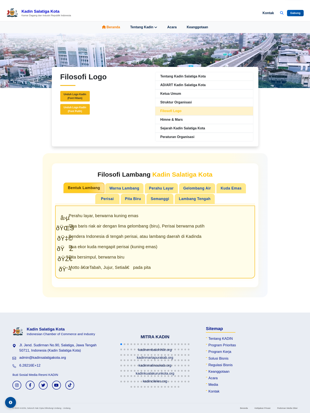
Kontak (268, 13)
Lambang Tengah (195, 199)
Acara (172, 27)
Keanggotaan (197, 27)
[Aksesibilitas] (10, 402)
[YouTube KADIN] (56, 385)
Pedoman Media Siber (287, 408)
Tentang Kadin (143, 27)
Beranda (111, 27)
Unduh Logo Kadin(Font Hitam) (75, 96)
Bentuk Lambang (84, 188)
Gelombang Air (197, 188)
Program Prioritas (222, 345)
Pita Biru (133, 199)
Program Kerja (219, 352)
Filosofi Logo (170, 111)
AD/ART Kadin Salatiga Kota (183, 85)
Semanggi (160, 199)
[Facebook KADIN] (30, 385)
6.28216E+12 (29, 365)
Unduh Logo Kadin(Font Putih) (75, 109)
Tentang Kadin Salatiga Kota (183, 76)
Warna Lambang (124, 188)
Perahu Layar (161, 188)
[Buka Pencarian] (282, 13)
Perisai (107, 199)
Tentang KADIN (220, 339)
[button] (121, 344)
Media (213, 385)
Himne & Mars (171, 119)
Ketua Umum (170, 93)
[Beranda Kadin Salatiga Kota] (38, 13)
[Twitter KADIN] (43, 385)
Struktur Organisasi (176, 102)
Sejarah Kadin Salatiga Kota (182, 128)
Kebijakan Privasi (262, 408)
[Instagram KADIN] (16, 385)
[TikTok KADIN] (69, 385)
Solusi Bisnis (218, 358)
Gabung (295, 13)
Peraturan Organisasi (177, 137)
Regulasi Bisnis (220, 365)
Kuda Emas (231, 188)
